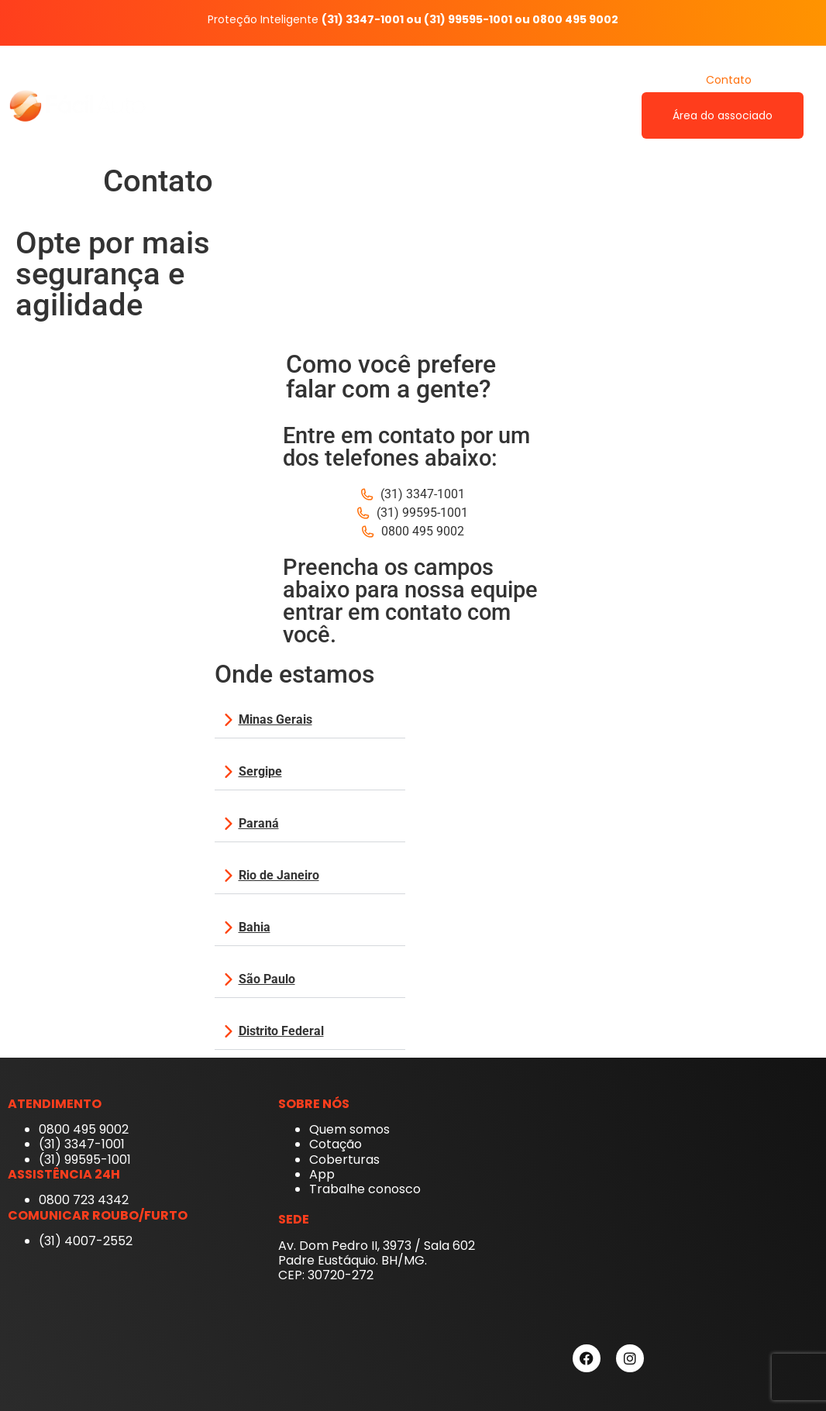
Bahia (254, 927)
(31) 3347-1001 (363, 19)
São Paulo (267, 979)
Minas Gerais (275, 719)
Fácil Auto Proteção (301, 80)
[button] (310, 720)
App (497, 80)
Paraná (259, 823)
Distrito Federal (281, 1031)
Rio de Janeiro (279, 875)
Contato (729, 80)
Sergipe (260, 771)
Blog (792, 80)
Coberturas (568, 80)
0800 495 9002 (575, 19)
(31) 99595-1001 (468, 19)
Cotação (652, 80)
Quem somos (421, 80)
